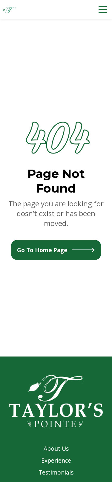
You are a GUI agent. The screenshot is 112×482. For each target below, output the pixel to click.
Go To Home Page (56, 250)
